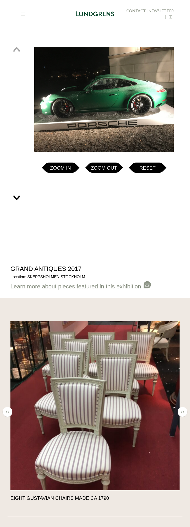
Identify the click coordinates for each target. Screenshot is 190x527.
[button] (17, 52)
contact (136, 10)
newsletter (161, 10)
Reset (147, 168)
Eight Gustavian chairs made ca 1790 (59, 498)
